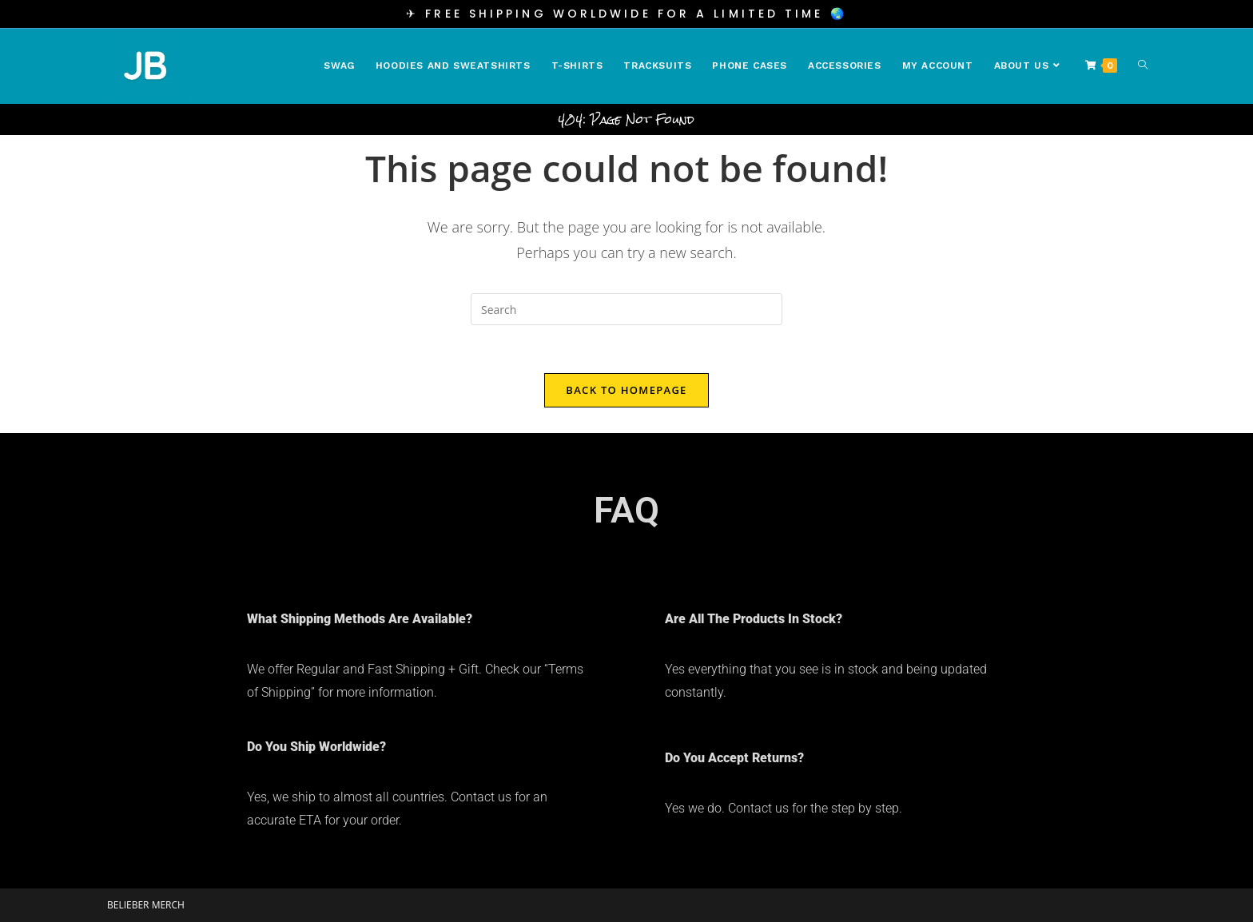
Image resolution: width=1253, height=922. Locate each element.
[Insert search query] (626, 309)
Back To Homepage (626, 390)
